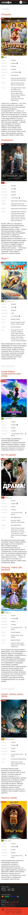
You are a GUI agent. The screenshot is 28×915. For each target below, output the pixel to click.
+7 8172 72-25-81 (14, 902)
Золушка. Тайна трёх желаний (11, 568)
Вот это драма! (8, 455)
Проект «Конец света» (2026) (12, 695)
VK (3, 889)
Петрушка (6, 14)
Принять (7, 913)
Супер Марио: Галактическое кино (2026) (11, 373)
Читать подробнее (16, 913)
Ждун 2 (5, 258)
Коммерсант (7, 140)
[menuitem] (15, 2)
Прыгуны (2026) (9, 798)
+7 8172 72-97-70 (9, 904)
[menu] (15, 2)
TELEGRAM (8, 889)
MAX (12, 889)
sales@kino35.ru (11, 906)
